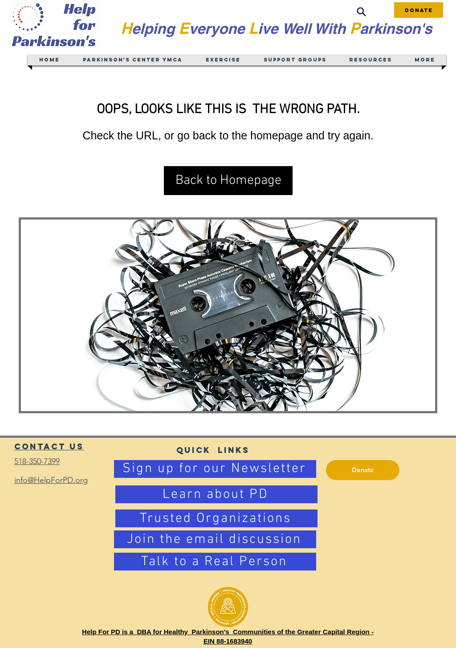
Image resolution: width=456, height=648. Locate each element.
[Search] (361, 12)
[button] (228, 180)
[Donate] (418, 10)
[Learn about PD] (216, 494)
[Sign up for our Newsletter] (215, 469)
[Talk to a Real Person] (215, 562)
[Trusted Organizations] (216, 518)
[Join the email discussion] (215, 539)
